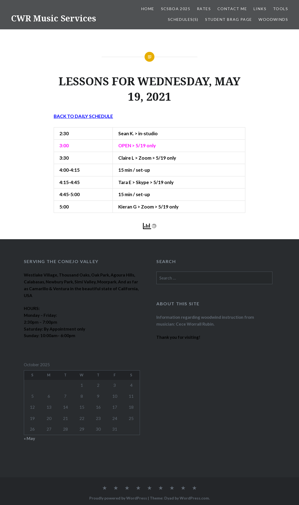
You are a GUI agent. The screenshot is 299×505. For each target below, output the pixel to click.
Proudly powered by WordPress (118, 498)
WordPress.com (194, 498)
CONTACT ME (232, 8)
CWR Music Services (53, 18)
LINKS (260, 8)
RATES (204, 8)
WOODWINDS (273, 19)
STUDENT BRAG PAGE (228, 19)
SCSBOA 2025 (175, 8)
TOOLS (280, 8)
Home (147, 8)
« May (29, 438)
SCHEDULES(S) (183, 19)
